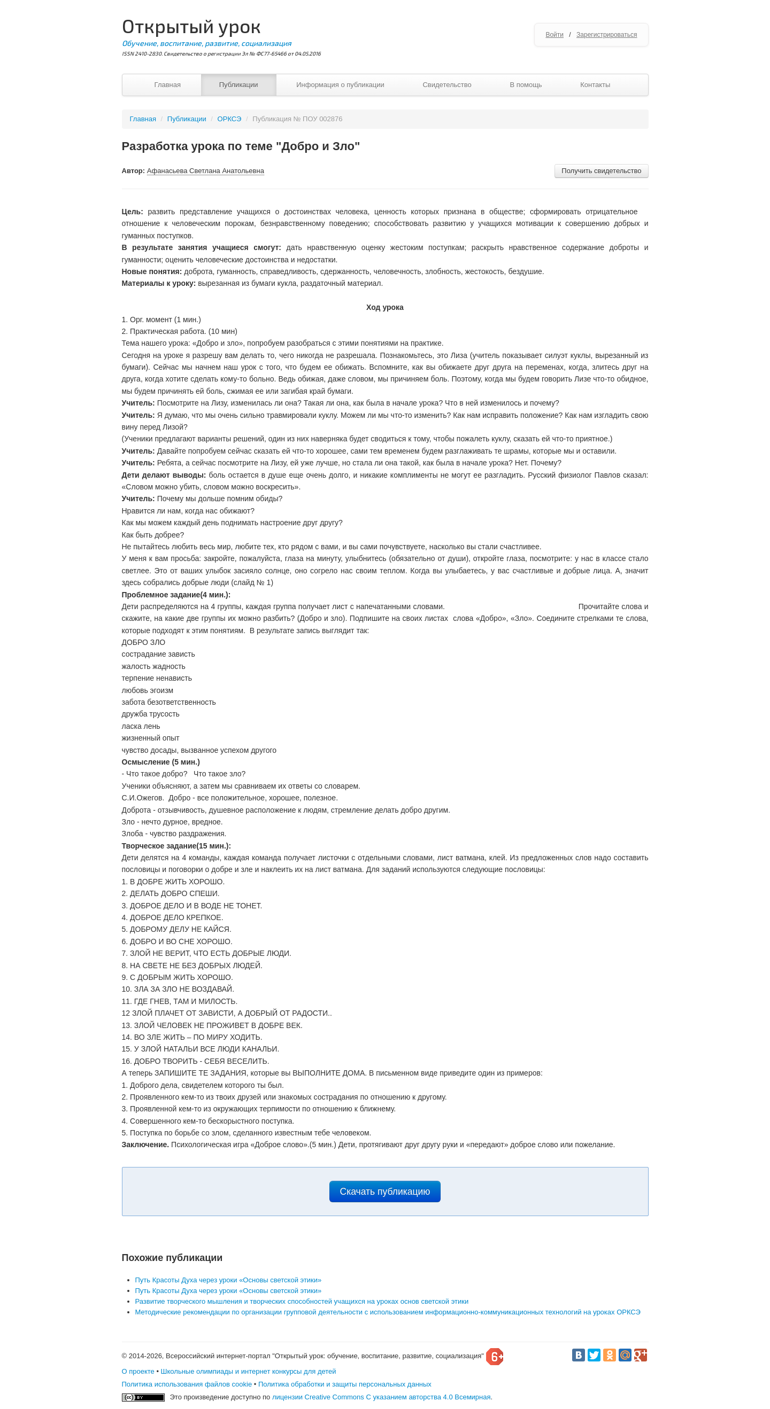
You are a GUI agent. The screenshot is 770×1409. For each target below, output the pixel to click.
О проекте (138, 1371)
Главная (168, 85)
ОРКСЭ (230, 119)
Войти (554, 34)
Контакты (595, 85)
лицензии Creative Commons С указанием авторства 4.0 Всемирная (381, 1397)
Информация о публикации (340, 85)
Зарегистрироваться (606, 34)
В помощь (526, 85)
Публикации (238, 85)
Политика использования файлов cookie (187, 1384)
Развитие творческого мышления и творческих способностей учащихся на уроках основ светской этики (302, 1301)
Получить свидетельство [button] (601, 171)
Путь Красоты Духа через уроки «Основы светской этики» (228, 1280)
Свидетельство (446, 85)
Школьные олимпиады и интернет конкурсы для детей (248, 1371)
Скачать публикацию (385, 1191)
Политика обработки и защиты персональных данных (345, 1384)
